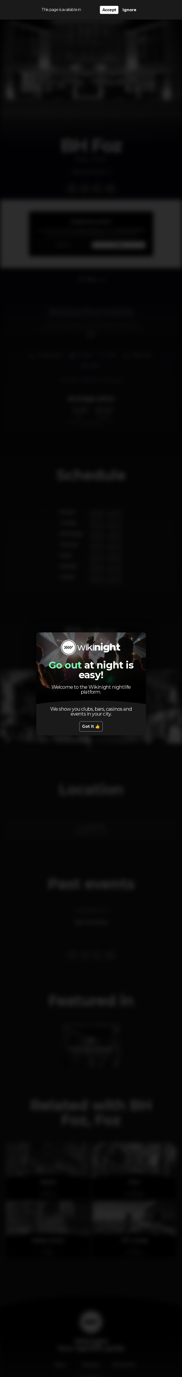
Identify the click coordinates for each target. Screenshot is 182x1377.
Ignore (129, 10)
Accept (109, 10)
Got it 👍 (91, 726)
